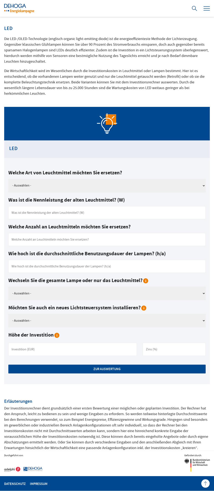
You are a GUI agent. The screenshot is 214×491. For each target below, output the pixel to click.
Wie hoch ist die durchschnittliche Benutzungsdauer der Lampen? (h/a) (87, 254)
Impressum (38, 484)
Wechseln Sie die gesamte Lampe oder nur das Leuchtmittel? (78, 280)
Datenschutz (15, 484)
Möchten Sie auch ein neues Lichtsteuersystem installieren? (77, 308)
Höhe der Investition (33, 335)
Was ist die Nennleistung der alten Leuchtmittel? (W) (66, 200)
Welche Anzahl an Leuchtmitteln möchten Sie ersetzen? (69, 227)
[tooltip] (145, 280)
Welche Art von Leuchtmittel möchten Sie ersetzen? (65, 173)
